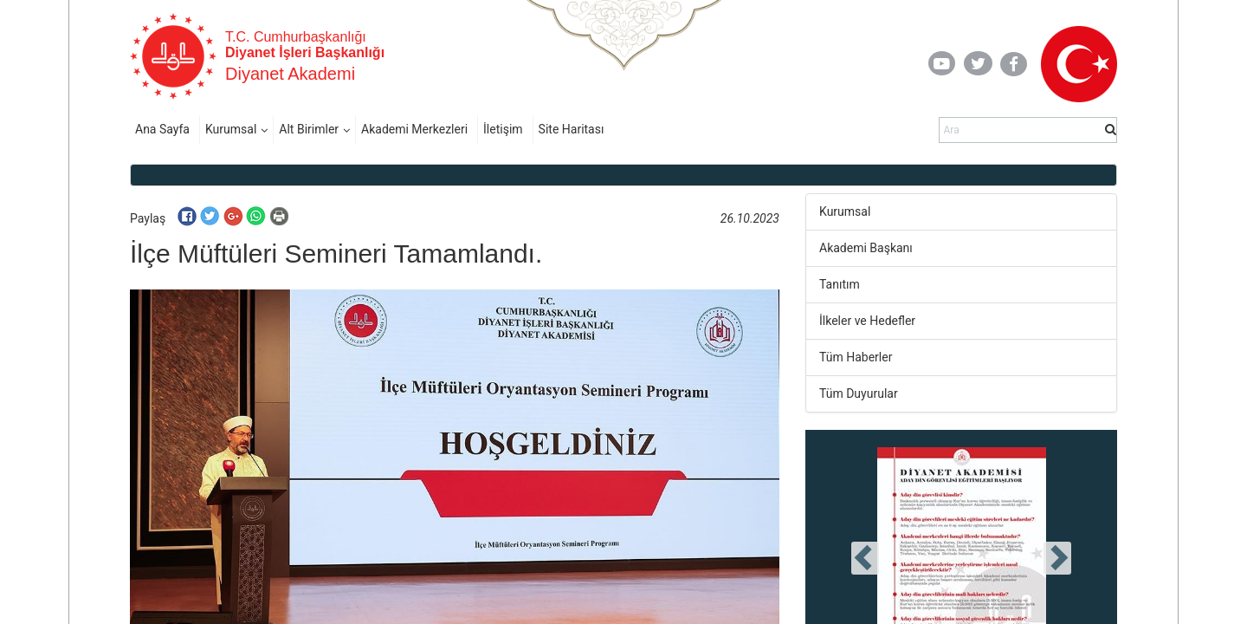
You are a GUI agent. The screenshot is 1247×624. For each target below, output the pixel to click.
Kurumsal (230, 129)
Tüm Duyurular (858, 393)
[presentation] (865, 558)
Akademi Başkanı (866, 248)
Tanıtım (839, 284)
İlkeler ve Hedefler (867, 321)
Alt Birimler (309, 129)
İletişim (503, 129)
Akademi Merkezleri (414, 129)
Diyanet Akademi (290, 73)
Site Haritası (571, 129)
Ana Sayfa (162, 129)
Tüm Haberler (855, 357)
